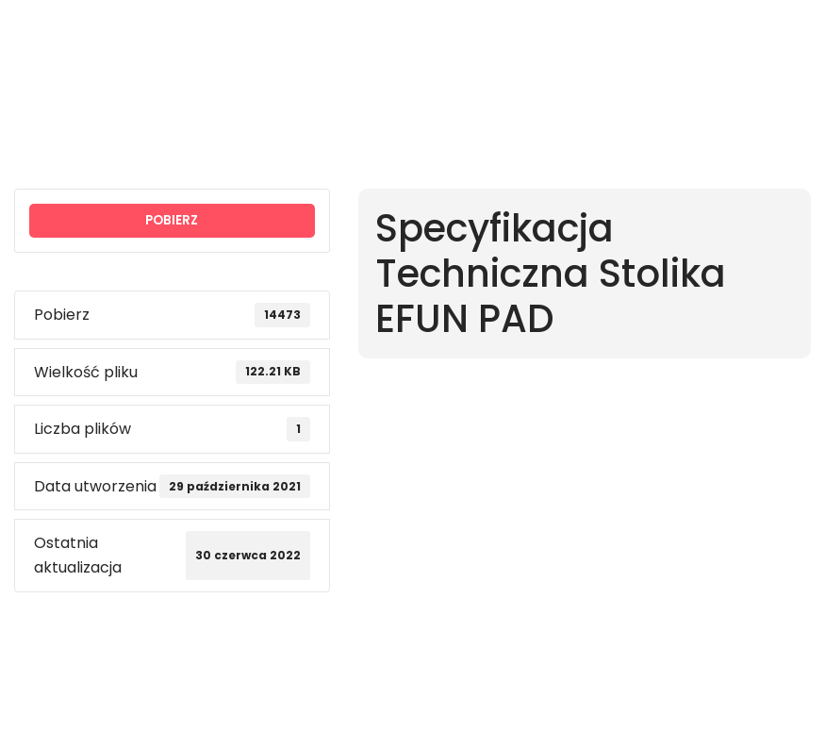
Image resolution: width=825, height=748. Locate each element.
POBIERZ (171, 220)
